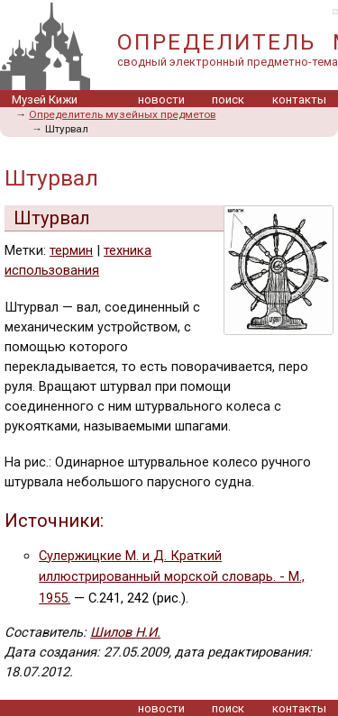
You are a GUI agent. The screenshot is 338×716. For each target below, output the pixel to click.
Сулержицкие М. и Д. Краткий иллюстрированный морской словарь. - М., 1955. (172, 577)
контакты (299, 99)
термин (71, 250)
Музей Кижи (45, 99)
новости (161, 99)
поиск (228, 99)
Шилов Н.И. (125, 632)
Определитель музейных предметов (122, 114)
